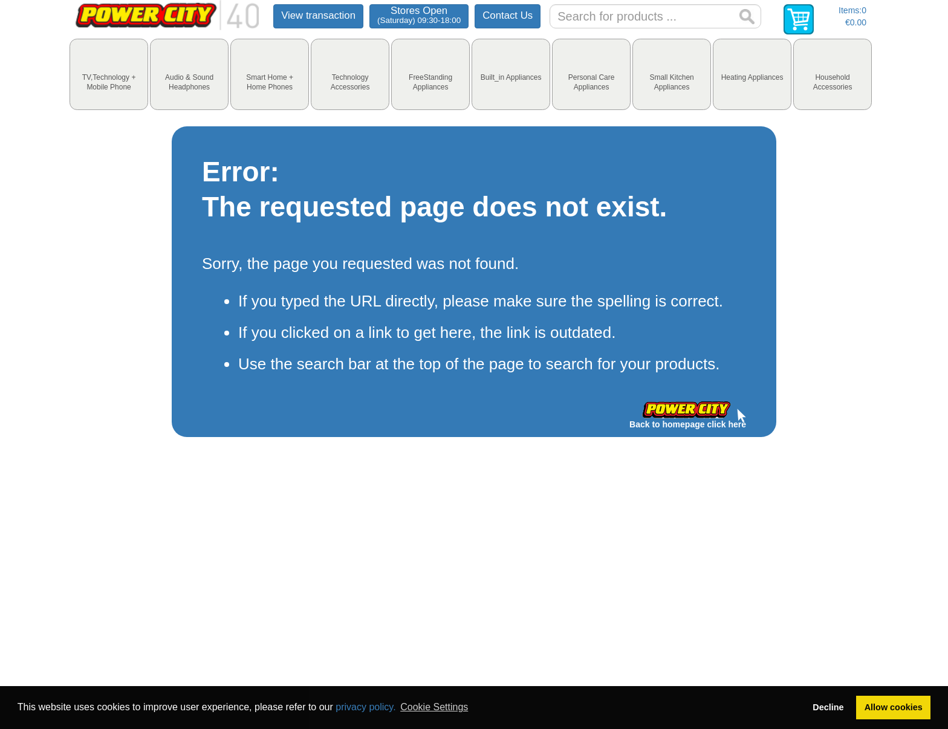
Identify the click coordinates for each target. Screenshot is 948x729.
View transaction (318, 15)
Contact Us (507, 15)
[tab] (109, 74)
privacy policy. (365, 707)
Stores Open (419, 15)
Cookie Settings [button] (434, 707)
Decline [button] (828, 707)
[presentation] (109, 74)
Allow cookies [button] (894, 707)
